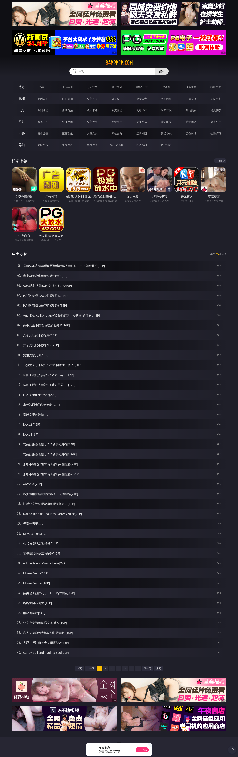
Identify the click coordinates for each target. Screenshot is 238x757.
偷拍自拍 (67, 110)
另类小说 (166, 133)
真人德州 (67, 87)
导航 (22, 145)
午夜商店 (67, 145)
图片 (22, 122)
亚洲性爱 (43, 110)
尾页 (158, 668)
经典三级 (166, 110)
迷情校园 (141, 133)
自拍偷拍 (67, 98)
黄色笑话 (191, 133)
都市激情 (43, 133)
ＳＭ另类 (215, 98)
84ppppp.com (119, 63)
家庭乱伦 (67, 133)
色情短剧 (166, 145)
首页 (79, 668)
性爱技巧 (215, 133)
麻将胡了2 (142, 87)
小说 (22, 133)
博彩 (22, 87)
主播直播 (191, 98)
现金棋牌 (191, 87)
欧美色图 (92, 122)
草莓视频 (92, 145)
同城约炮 (43, 145)
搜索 (162, 71)
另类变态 (215, 110)
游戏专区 (117, 87)
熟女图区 (191, 122)
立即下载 (142, 749)
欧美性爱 (117, 110)
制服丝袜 (141, 110)
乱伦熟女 (191, 110)
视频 (22, 98)
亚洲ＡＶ (43, 98)
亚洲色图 (67, 122)
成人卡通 (92, 110)
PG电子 (42, 87)
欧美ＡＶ (92, 98)
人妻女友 (92, 133)
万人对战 (92, 87)
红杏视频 (141, 145)
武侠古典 (117, 133)
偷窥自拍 (43, 122)
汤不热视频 (116, 145)
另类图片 (215, 122)
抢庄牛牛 (215, 87)
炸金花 (166, 87)
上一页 (90, 668)
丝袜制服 (166, 98)
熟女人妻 (141, 98)
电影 (22, 110)
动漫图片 (117, 122)
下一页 (147, 668)
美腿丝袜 (141, 122)
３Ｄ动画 (117, 98)
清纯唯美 (166, 122)
